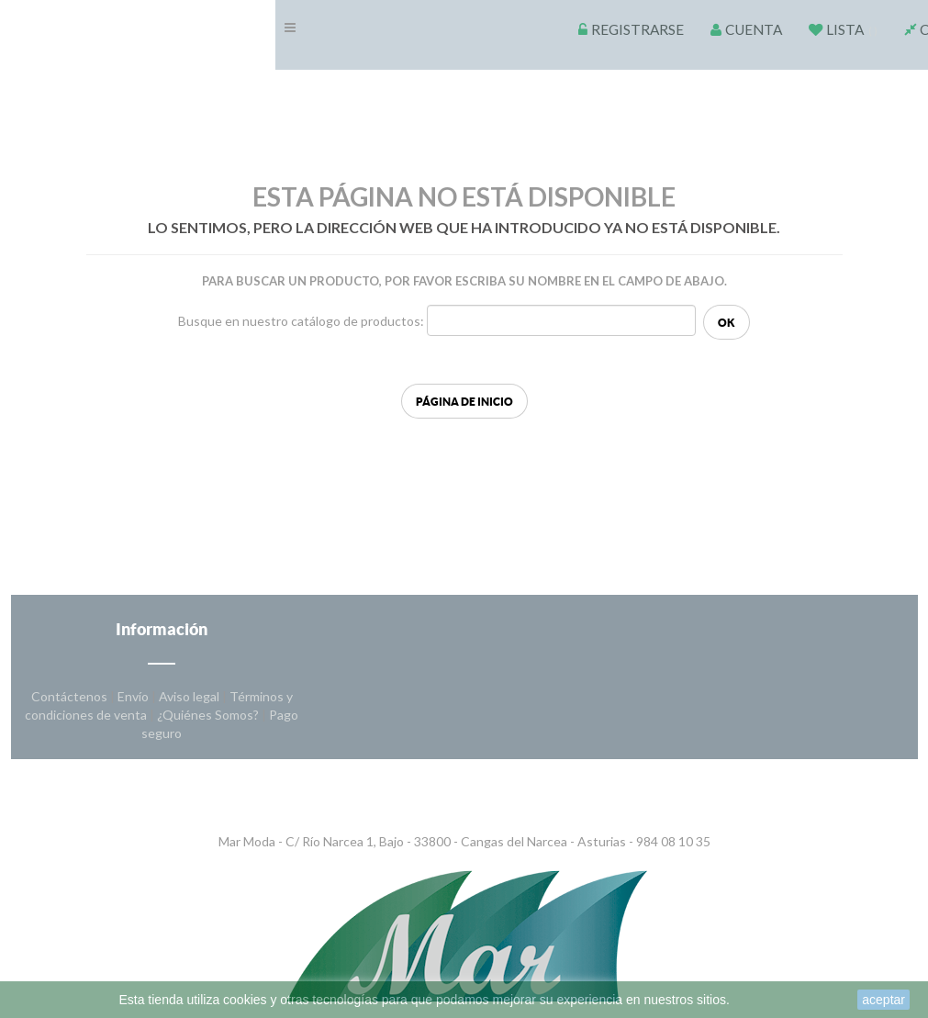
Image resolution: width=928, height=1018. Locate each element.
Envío (134, 696)
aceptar (883, 999)
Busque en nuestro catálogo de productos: (301, 321)
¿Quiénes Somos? (209, 714)
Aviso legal (190, 696)
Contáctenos (70, 696)
